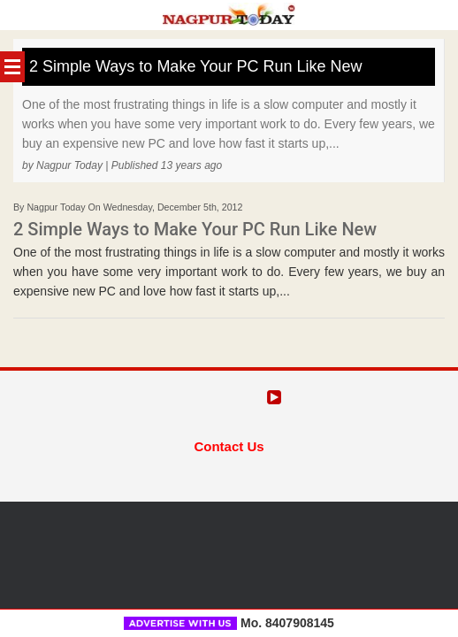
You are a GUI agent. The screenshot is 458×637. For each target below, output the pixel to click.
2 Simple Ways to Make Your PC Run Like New (196, 66)
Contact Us (228, 446)
